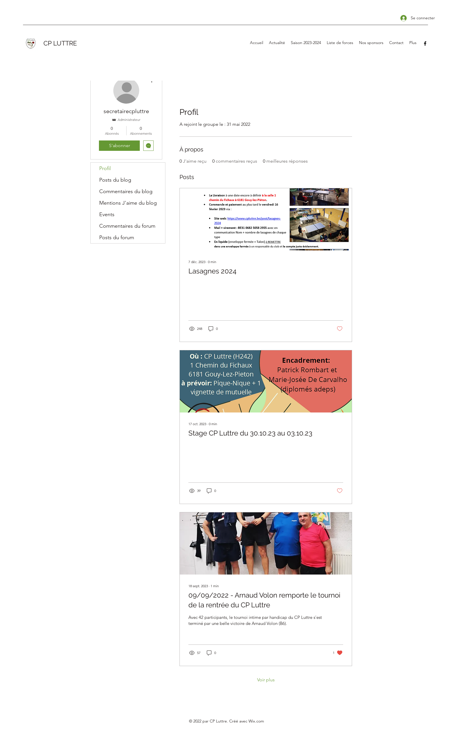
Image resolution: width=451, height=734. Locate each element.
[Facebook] (425, 43)
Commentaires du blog (125, 191)
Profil (105, 168)
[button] (306, 42)
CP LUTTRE (60, 43)
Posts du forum (116, 237)
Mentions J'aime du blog (128, 203)
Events (106, 214)
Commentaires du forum (127, 226)
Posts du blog (115, 180)
